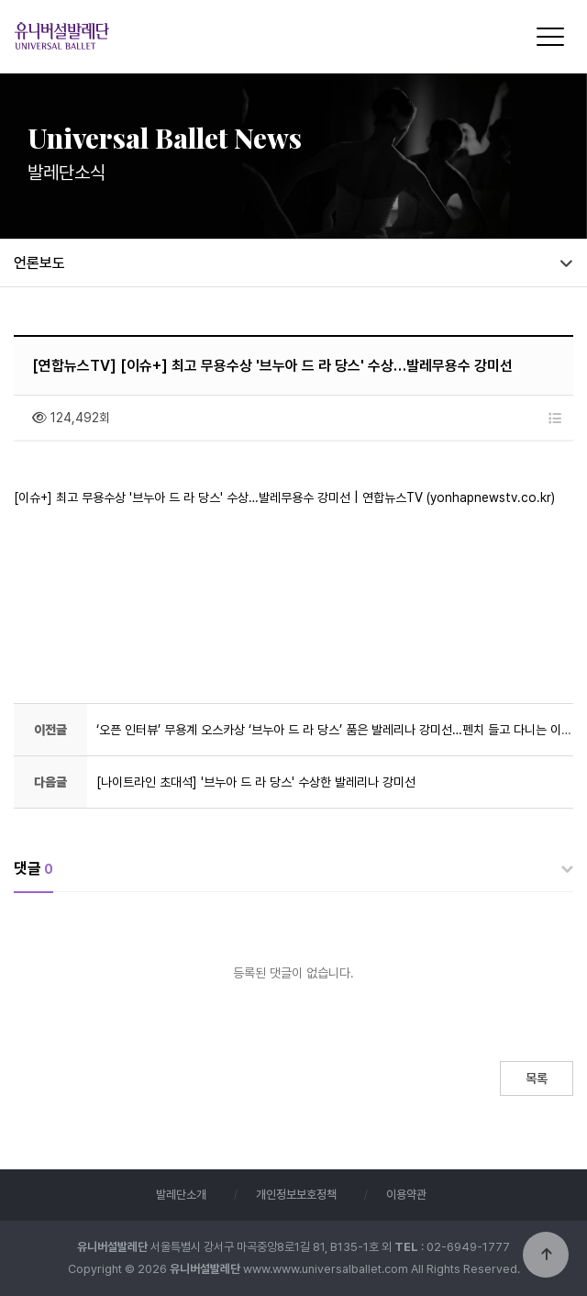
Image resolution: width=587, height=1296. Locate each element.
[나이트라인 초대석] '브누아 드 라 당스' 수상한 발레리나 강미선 (255, 782)
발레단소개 (181, 1194)
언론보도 (39, 263)
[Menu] (550, 37)
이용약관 (406, 1194)
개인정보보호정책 (296, 1194)
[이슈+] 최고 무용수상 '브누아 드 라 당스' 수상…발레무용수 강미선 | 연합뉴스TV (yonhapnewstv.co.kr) (284, 497)
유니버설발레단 (168, 35)
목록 (537, 1078)
